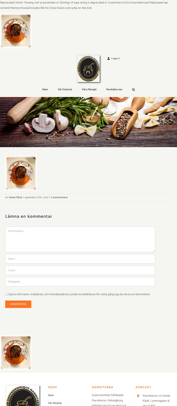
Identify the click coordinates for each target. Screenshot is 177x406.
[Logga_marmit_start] (88, 56)
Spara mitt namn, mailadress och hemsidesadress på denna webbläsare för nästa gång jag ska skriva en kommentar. (80, 294)
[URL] (80, 282)
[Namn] (80, 259)
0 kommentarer (59, 197)
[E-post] (80, 270)
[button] (134, 90)
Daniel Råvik (15, 197)
